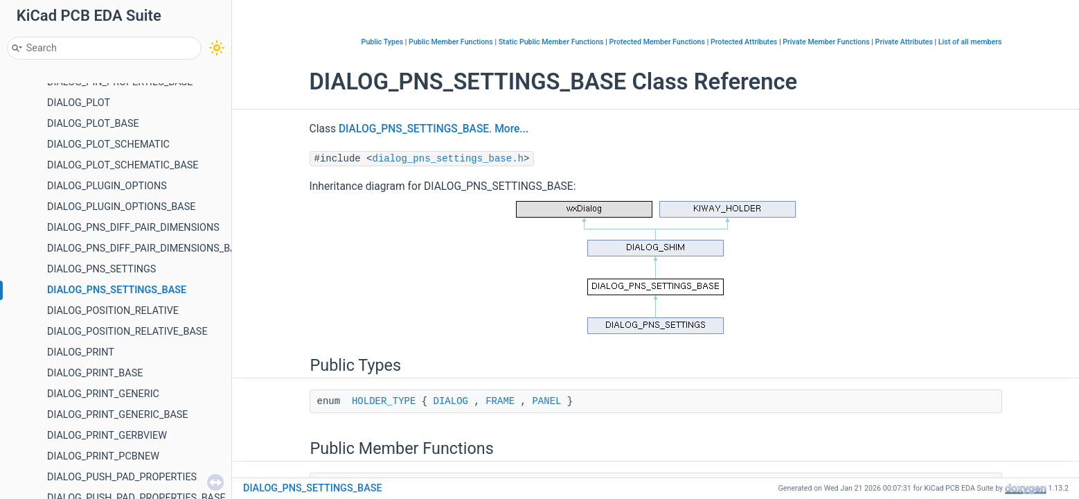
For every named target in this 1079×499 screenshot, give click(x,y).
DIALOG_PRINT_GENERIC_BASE (117, 415)
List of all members (970, 41)
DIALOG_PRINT (80, 352)
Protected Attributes (744, 41)
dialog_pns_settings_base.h (448, 158)
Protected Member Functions (657, 41)
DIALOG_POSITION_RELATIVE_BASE (127, 332)
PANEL (546, 401)
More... (511, 129)
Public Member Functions (451, 41)
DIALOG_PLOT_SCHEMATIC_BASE (123, 165)
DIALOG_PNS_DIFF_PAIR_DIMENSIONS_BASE (147, 248)
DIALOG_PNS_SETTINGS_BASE (116, 290)
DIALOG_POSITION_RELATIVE (113, 311)
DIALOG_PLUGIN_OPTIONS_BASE (121, 207)
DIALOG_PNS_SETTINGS (101, 269)
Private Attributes (904, 41)
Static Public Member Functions (551, 41)
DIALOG (451, 401)
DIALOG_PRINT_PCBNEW (103, 456)
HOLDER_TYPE (384, 401)
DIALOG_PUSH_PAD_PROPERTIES (122, 477)
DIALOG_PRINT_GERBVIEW (107, 435)
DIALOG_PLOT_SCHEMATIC (108, 144)
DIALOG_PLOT (78, 103)
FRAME (500, 401)
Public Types (383, 41)
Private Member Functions (826, 41)
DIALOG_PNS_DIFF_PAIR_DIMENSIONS (133, 228)
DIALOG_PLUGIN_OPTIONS (107, 186)
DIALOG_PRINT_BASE (95, 373)
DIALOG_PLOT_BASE (93, 124)
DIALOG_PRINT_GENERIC (103, 394)
